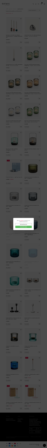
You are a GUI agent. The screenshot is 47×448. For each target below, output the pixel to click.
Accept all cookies (23, 226)
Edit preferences (23, 224)
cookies (21, 220)
